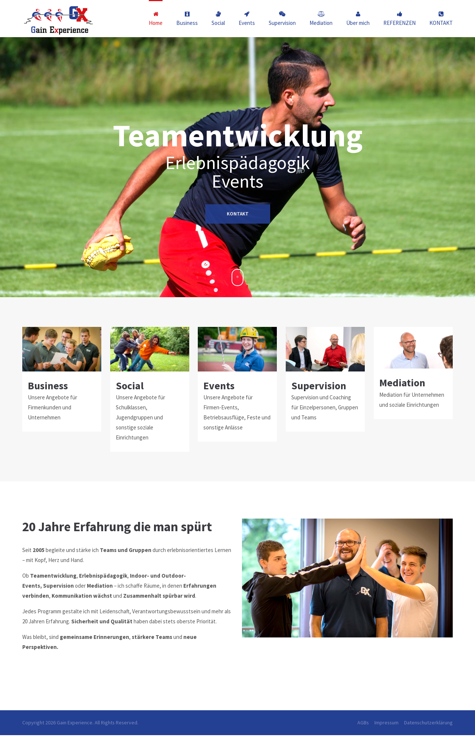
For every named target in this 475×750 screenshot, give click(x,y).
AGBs (363, 722)
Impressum (386, 722)
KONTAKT (238, 252)
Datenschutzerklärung (428, 722)
